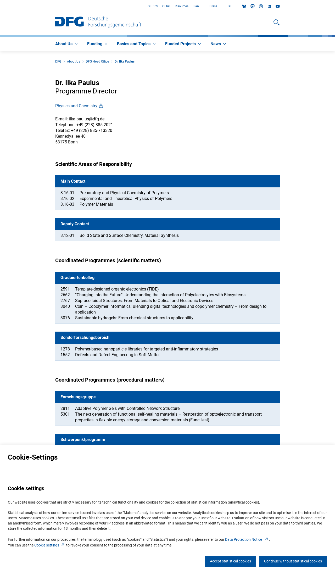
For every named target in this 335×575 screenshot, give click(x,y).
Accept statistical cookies (230, 561)
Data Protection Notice (247, 539)
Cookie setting (49, 545)
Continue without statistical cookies (293, 561)
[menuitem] (67, 44)
